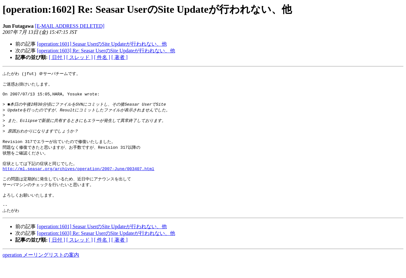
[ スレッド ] (79, 57)
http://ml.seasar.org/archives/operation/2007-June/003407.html (78, 180)
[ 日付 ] (57, 57)
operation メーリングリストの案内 (41, 271)
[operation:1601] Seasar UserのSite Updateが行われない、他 (102, 44)
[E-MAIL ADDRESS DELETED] (69, 26)
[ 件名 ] (102, 57)
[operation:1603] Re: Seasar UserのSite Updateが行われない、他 (106, 50)
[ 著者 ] (119, 57)
